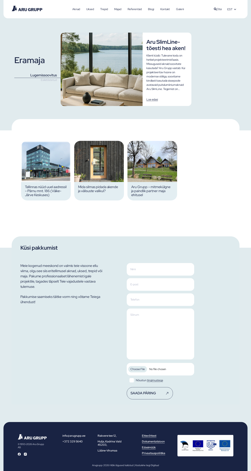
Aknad (76, 9)
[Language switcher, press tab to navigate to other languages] (231, 9)
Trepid (104, 9)
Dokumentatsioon (153, 441)
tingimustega (155, 380)
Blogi (151, 9)
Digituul (155, 465)
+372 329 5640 (72, 441)
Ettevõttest (149, 436)
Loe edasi (152, 99)
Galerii (180, 9)
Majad (117, 9)
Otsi (218, 9)
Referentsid (135, 9)
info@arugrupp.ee (73, 436)
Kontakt (165, 9)
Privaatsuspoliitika (153, 453)
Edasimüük (149, 447)
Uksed (90, 9)
